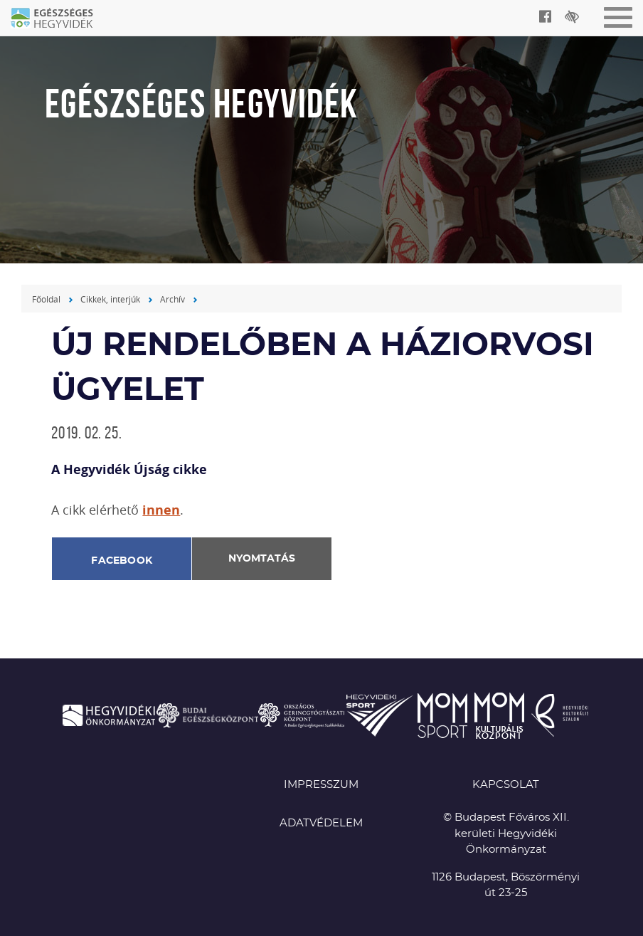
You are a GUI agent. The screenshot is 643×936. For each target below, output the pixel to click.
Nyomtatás (261, 559)
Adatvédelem (321, 823)
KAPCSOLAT (505, 784)
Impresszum (321, 784)
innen (161, 510)
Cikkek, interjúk (110, 299)
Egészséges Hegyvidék (60, 19)
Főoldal (46, 299)
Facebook (121, 561)
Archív (172, 299)
